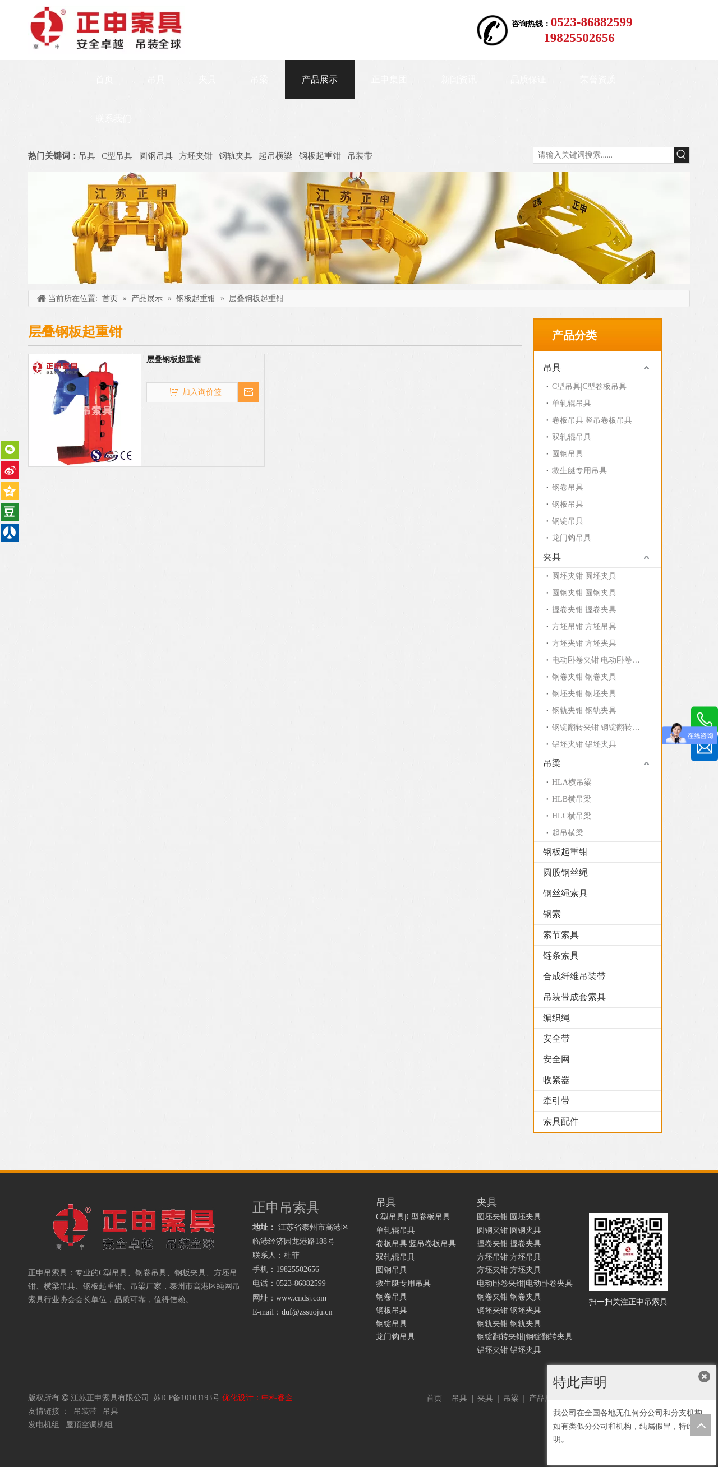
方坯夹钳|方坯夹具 (584, 643)
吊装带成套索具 (574, 997)
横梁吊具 (59, 1286)
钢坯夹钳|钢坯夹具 (584, 693)
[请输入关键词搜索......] (603, 155)
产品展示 (544, 1398)
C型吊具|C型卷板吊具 (589, 386)
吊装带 (359, 155)
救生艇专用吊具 (579, 470)
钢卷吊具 (567, 487)
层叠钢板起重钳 (173, 359)
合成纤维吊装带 (574, 976)
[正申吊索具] (359, 228)
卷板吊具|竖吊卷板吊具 (592, 420)
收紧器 (556, 1080)
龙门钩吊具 (571, 538)
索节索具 (561, 935)
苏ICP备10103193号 (186, 1398)
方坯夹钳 (196, 155)
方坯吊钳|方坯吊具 (584, 626)
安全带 (556, 1038)
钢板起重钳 (321, 155)
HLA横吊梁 (572, 782)
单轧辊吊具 (571, 403)
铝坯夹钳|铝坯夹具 (584, 744)
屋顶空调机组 (89, 1424)
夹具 (552, 557)
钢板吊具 (567, 504)
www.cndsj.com (301, 1298)
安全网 (556, 1059)
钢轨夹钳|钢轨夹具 (584, 710)
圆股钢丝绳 (565, 872)
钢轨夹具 (235, 155)
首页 (434, 1398)
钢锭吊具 (567, 521)
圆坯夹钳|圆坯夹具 (584, 576)
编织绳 (556, 1017)
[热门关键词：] (681, 155)
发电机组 (43, 1424)
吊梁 (552, 763)
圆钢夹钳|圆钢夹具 (584, 593)
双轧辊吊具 (571, 437)
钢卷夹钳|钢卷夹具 (584, 677)
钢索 (552, 914)
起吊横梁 (275, 155)
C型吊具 (118, 155)
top (700, 1425)
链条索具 (561, 955)
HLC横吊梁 (571, 816)
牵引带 (556, 1100)
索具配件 (561, 1121)
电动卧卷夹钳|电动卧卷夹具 (600, 660)
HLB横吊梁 (571, 799)
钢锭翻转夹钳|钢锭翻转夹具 (600, 727)
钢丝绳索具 (565, 893)
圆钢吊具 (156, 155)
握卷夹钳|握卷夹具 (584, 609)
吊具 (87, 155)
